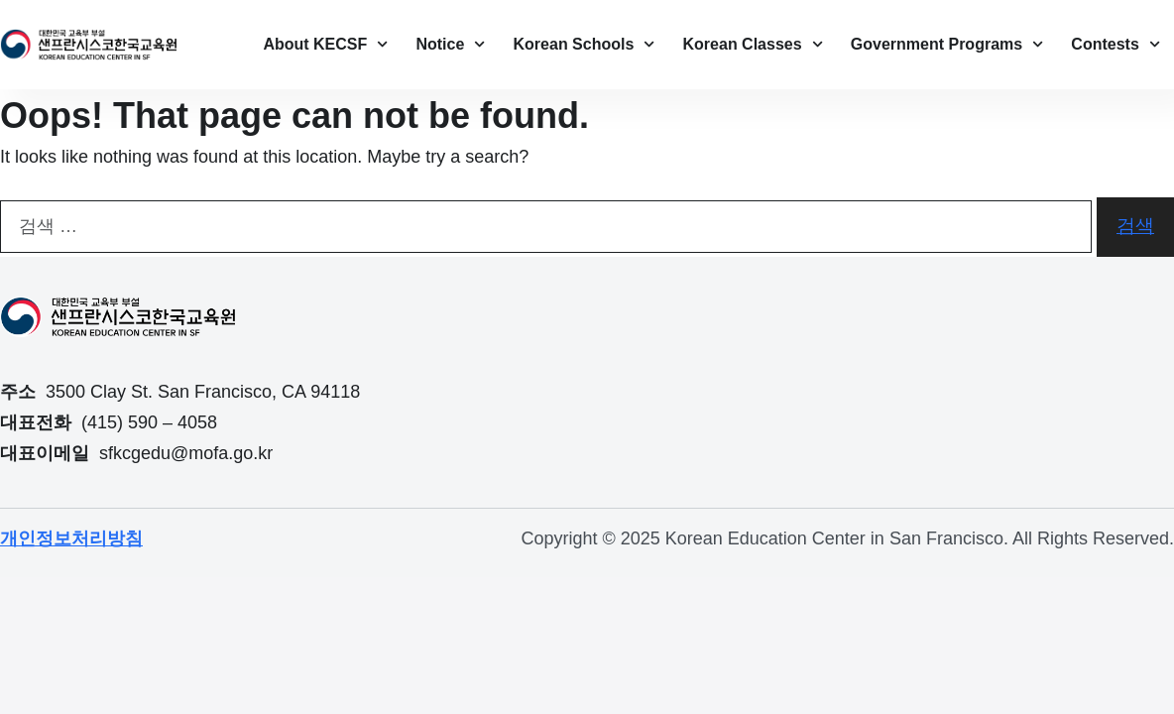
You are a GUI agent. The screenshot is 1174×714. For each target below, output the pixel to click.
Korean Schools (584, 44)
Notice (450, 44)
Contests (1115, 44)
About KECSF (325, 44)
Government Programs (947, 44)
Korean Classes (753, 44)
